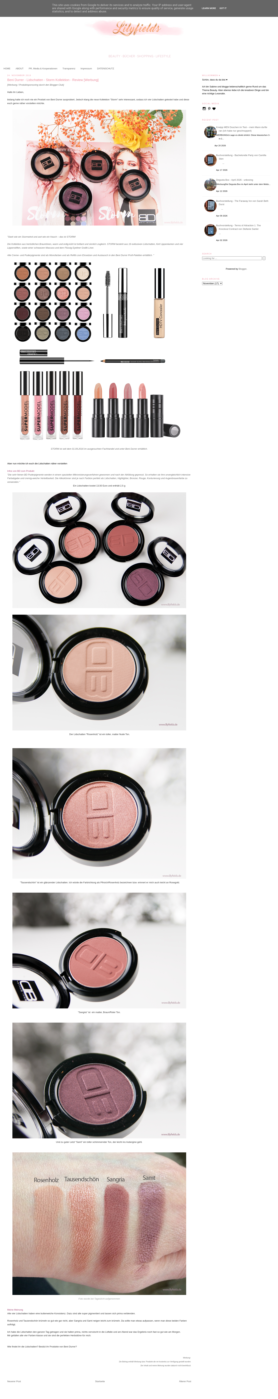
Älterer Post (185, 1381)
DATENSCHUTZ (105, 68)
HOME (7, 68)
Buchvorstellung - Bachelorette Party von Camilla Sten (241, 157)
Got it (223, 8)
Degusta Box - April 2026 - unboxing (235, 180)
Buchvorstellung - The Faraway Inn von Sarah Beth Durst (242, 203)
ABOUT (20, 68)
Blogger (242, 269)
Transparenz (68, 68)
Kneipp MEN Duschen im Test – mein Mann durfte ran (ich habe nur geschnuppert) (242, 129)
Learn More (209, 8)
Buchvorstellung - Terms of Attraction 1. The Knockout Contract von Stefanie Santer (239, 227)
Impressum (86, 68)
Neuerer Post (14, 1381)
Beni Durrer (131, 448)
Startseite (100, 1381)
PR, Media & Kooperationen (43, 68)
